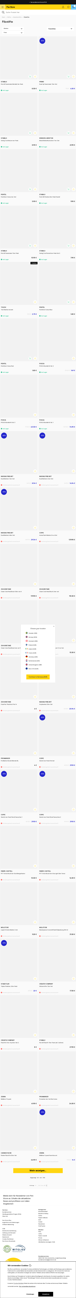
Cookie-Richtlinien (7, 1239)
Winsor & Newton (43, 1240)
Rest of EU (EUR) (32, 669)
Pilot (39, 1231)
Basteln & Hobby (43, 1213)
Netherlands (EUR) (33, 661)
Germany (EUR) (32, 657)
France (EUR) (31, 653)
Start (3, 17)
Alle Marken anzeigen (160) (46, 1242)
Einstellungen (30, 1294)
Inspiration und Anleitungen (10, 1222)
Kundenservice (6, 1212)
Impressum (5, 1237)
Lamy (40, 1233)
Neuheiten (41, 1224)
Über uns (5, 1216)
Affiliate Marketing (8, 1224)
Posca (40, 1238)
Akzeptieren (45, 1294)
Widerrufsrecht (7, 1235)
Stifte (9, 17)
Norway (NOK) (31, 637)
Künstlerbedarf (43, 1211)
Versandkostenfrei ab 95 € (38, 2)
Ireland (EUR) (31, 649)
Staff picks (41, 1226)
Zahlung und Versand (8, 1233)
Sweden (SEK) (31, 633)
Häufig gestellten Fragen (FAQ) (11, 1214)
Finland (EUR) (31, 645)
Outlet (40, 1222)
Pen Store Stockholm (8, 1241)
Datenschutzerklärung (9, 1230)
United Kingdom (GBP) (34, 665)
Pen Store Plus (6, 1220)
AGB (3, 1228)
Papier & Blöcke (43, 1217)
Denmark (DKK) (32, 641)
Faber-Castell (42, 1236)
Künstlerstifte (17, 17)
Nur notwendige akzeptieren (27, 1286)
